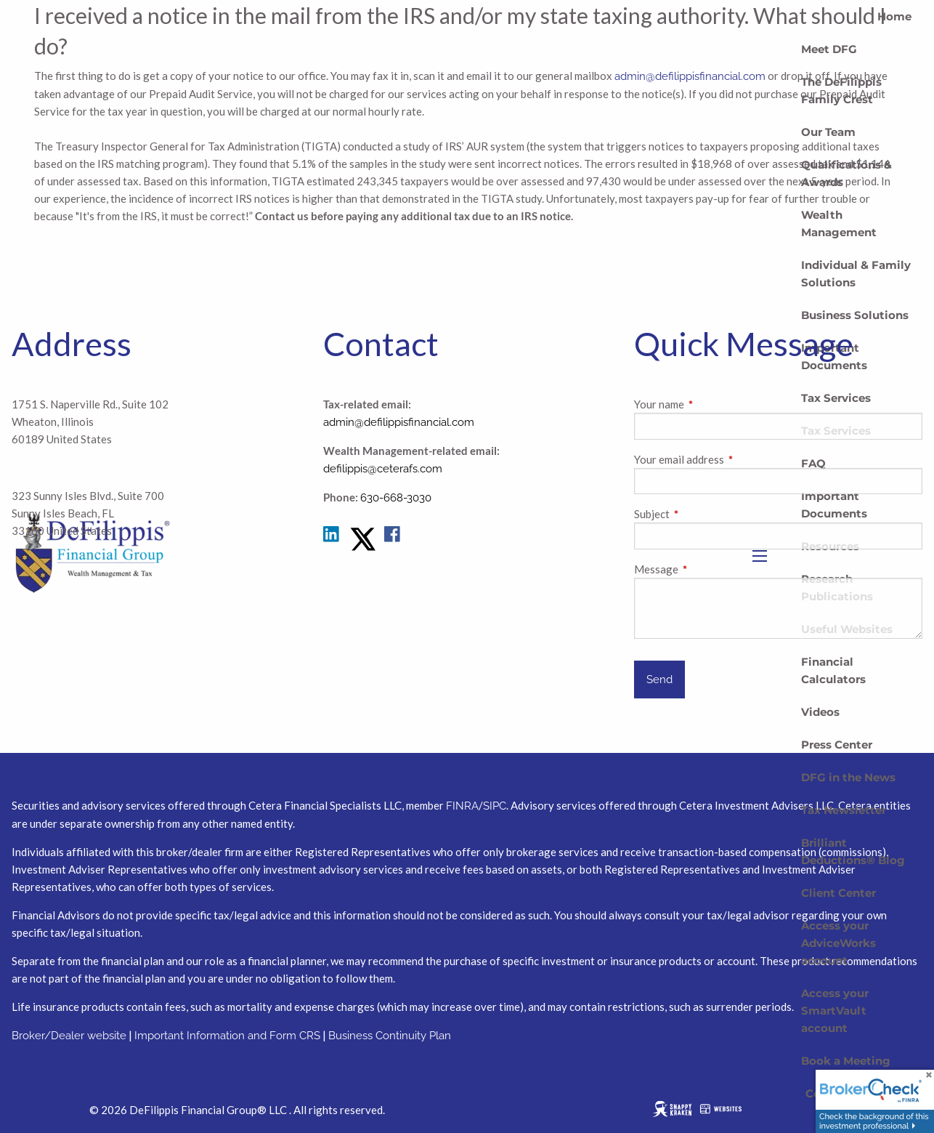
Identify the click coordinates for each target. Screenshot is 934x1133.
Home (894, 16)
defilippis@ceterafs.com (382, 468)
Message (707, 569)
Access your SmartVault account (835, 1010)
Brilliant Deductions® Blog (853, 851)
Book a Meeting (845, 1061)
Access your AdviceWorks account (838, 943)
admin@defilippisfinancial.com (398, 422)
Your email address (730, 459)
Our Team (828, 132)
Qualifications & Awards (846, 173)
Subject (702, 513)
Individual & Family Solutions (856, 273)
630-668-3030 (395, 497)
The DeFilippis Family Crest (841, 90)
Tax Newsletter (843, 810)
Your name (710, 404)
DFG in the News (848, 777)
